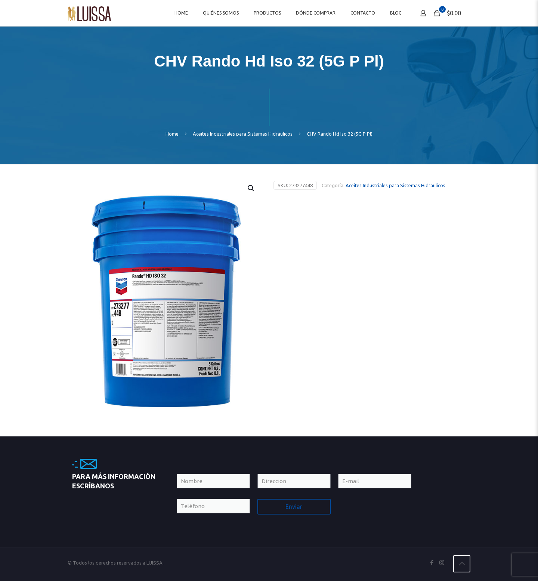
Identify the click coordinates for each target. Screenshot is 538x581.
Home (172, 133)
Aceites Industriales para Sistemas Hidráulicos (243, 133)
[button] (251, 188)
